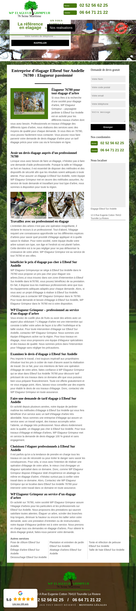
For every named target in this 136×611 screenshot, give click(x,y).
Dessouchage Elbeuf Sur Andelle (28, 557)
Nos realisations (61, 28)
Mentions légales (93, 605)
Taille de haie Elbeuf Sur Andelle (106, 549)
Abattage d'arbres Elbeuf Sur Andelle (65, 551)
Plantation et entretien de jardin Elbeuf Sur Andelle (67, 544)
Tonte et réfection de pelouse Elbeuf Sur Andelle (105, 544)
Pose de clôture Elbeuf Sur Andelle (25, 544)
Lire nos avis (20, 604)
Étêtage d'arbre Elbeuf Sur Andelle (25, 551)
